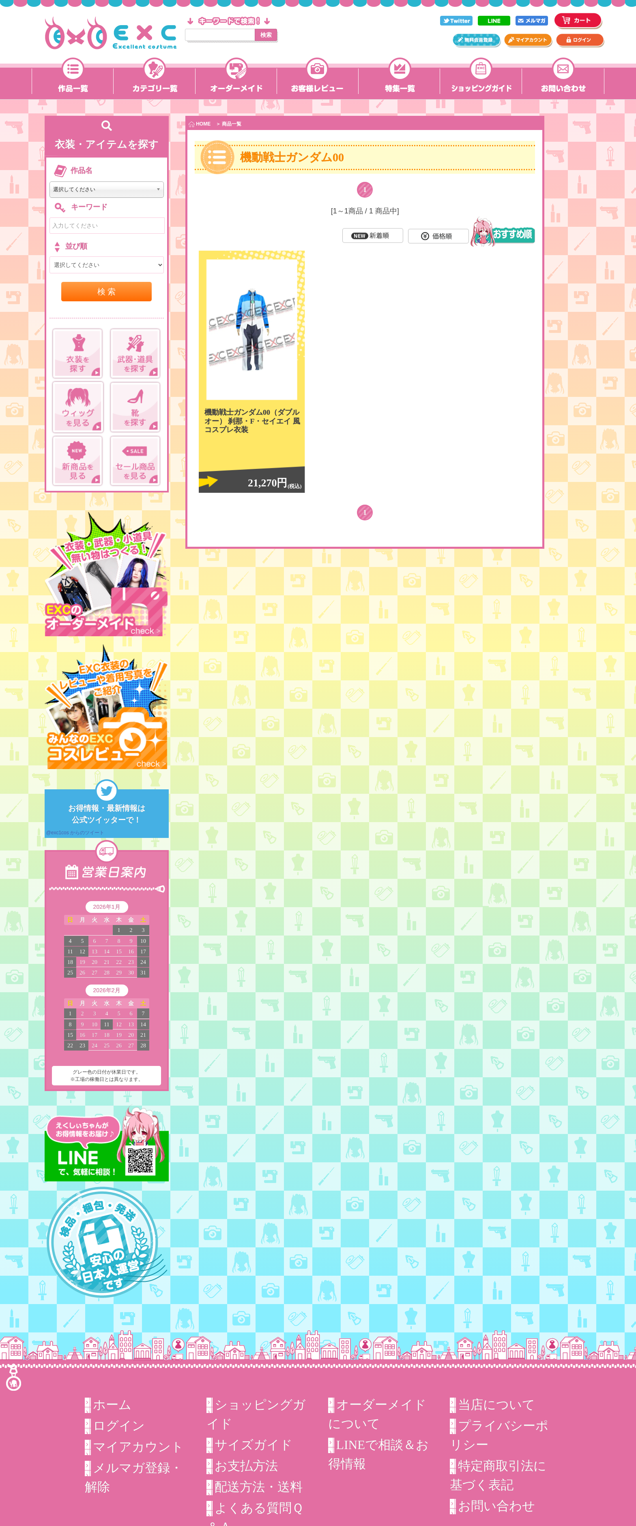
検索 (266, 35)
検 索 (106, 291)
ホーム (112, 1405)
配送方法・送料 (259, 1487)
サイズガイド (253, 1445)
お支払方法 (246, 1466)
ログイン (119, 1426)
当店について (496, 1405)
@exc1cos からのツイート (75, 832)
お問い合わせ (496, 1506)
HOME (200, 124)
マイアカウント (138, 1447)
